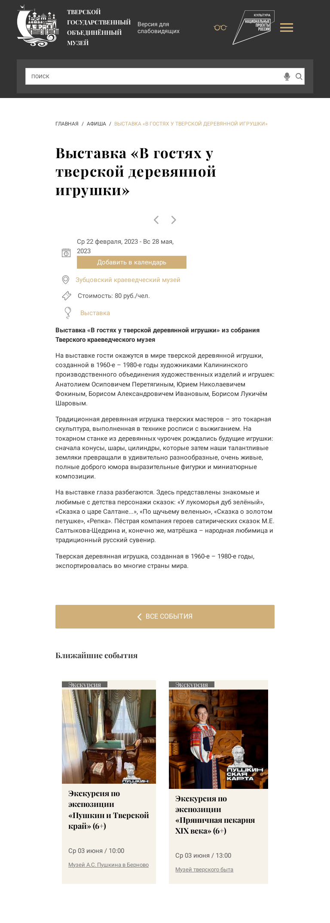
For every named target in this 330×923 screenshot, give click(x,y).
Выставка (95, 313)
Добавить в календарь (131, 262)
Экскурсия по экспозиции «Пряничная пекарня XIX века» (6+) (215, 814)
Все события (165, 616)
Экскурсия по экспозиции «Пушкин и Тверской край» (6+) (108, 809)
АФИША (96, 124)
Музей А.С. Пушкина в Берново (108, 865)
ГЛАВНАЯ (67, 124)
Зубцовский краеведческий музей (128, 280)
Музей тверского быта (204, 869)
